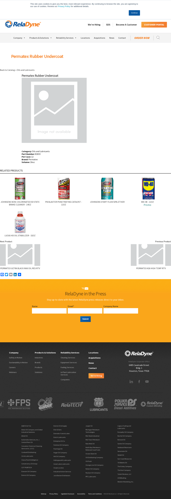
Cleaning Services (68, 357)
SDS (108, 24)
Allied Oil (24, 436)
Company (19, 37)
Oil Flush (89, 461)
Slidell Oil (121, 455)
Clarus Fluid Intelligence (29, 460)
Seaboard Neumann (125, 447)
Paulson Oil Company (93, 473)
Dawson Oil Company (28, 471)
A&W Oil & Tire (26, 426)
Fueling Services (67, 367)
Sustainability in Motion (18, 362)
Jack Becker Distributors (61, 475)
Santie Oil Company (124, 444)
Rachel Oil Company (125, 436)
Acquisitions (99, 37)
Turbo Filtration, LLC (124, 474)
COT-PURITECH (26, 467)
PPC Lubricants (91, 477)
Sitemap (43, 494)
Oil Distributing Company (94, 457)
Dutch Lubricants (59, 437)
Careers (12, 367)
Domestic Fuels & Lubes (61, 433)
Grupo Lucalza (58, 468)
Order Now (142, 38)
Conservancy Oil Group (29, 464)
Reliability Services (66, 37)
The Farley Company (125, 466)
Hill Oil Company (59, 456)
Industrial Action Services (62, 472)
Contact (122, 37)
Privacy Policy (64, 6)
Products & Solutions (40, 37)
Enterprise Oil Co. (59, 441)
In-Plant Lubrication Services (68, 373)
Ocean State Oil (91, 454)
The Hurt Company (124, 470)
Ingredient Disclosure (67, 494)
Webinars (13, 372)
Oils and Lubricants (26, 70)
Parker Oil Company (92, 469)
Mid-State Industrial (92, 436)
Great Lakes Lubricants (61, 464)
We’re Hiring (94, 24)
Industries (39, 357)
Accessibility (81, 494)
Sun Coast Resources (125, 459)
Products (38, 367)
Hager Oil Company (60, 453)
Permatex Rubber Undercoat (37, 56)
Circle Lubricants (27, 456)
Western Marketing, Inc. (126, 482)
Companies (65, 379)
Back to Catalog (7, 70)
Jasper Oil (89, 426)
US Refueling (122, 478)
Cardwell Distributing (28, 452)
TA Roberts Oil (122, 463)
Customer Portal (154, 24)
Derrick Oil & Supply (60, 426)
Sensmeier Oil (122, 451)
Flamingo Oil (57, 449)
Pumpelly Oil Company (125, 432)
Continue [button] (134, 13)
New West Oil (90, 444)
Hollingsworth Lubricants (62, 460)
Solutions (38, 372)
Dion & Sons (57, 430)
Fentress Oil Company (61, 445)
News (111, 37)
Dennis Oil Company (28, 475)
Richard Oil (121, 440)
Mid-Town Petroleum (93, 440)
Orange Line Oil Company (94, 465)
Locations (85, 37)
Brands (37, 362)
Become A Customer (126, 24)
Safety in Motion (15, 357)
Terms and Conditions (95, 494)
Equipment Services (69, 362)
